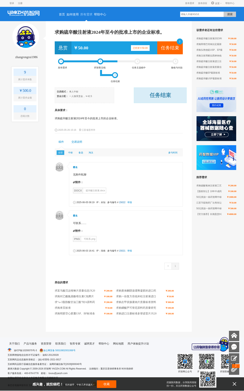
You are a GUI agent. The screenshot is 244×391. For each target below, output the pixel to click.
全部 (60, 152)
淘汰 (91, 152)
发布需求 (189, 3)
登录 (12, 3)
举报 (129, 202)
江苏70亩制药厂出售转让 (209, 202)
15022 (122, 202)
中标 (70, 152)
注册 (20, 3)
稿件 (61, 141)
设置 (215, 3)
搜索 (230, 14)
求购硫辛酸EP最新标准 (208, 72)
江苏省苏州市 (88, 130)
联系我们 (60, 343)
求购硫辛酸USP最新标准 (209, 78)
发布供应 (202, 3)
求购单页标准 (63, 307)
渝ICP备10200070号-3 (25, 350)
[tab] (61, 142)
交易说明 (76, 141)
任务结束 (170, 47)
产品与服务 (30, 343)
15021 (122, 250)
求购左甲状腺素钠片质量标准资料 (136, 302)
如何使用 (73, 14)
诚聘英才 (89, 343)
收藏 (107, 384)
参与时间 (172, 152)
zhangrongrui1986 (26, 57)
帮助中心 (229, 3)
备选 (81, 152)
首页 (62, 14)
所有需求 (86, 14)
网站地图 (118, 343)
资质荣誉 (46, 343)
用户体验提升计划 (138, 343)
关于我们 (14, 343)
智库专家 (75, 343)
